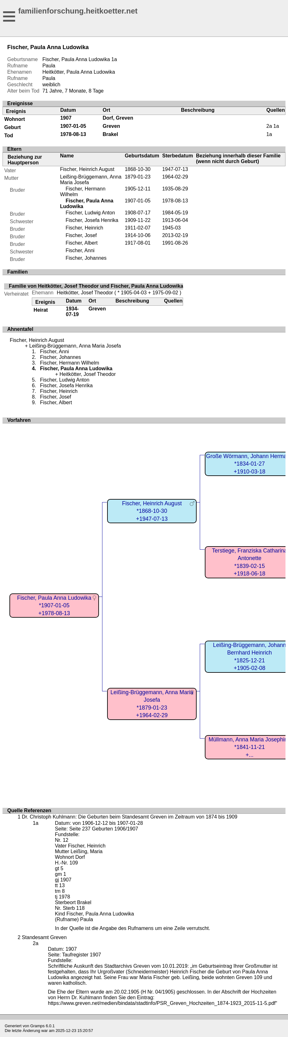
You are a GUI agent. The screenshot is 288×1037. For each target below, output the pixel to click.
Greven (111, 126)
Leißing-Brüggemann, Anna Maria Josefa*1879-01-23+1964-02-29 (151, 704)
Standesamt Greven (44, 937)
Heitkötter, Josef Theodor (85, 292)
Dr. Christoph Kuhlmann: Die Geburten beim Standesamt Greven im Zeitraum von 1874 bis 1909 (129, 816)
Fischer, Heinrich (84, 227)
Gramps (37, 1025)
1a (114, 59)
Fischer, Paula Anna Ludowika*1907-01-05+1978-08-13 (54, 605)
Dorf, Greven (118, 118)
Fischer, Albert (81, 243)
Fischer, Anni (80, 250)
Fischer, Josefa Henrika (92, 220)
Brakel (110, 134)
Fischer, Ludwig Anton (90, 212)
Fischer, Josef (81, 235)
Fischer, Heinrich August (87, 169)
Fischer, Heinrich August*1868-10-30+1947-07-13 (152, 511)
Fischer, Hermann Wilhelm (69, 363)
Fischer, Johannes (86, 258)
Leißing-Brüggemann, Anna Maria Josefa (75, 345)
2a (269, 126)
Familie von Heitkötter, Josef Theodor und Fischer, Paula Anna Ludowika (96, 286)
